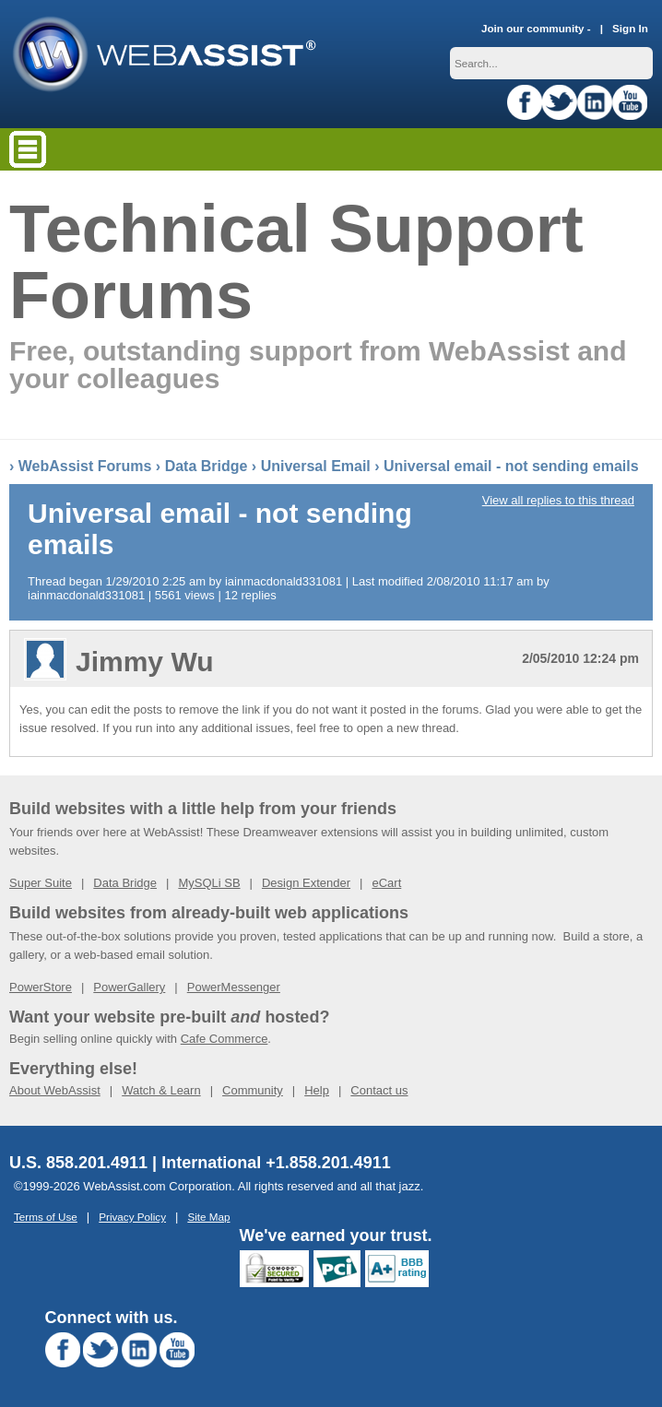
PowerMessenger (233, 987)
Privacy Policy (132, 1217)
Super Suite (40, 883)
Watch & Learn (161, 1090)
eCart (386, 883)
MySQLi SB (209, 883)
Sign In (630, 28)
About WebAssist (54, 1090)
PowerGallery (129, 987)
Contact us (379, 1090)
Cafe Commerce (224, 1039)
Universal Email (316, 466)
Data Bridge (206, 466)
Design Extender (306, 883)
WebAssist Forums (85, 466)
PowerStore (40, 987)
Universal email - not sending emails (511, 466)
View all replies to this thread (558, 500)
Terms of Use (45, 1217)
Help (316, 1090)
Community (252, 1090)
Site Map (208, 1217)
